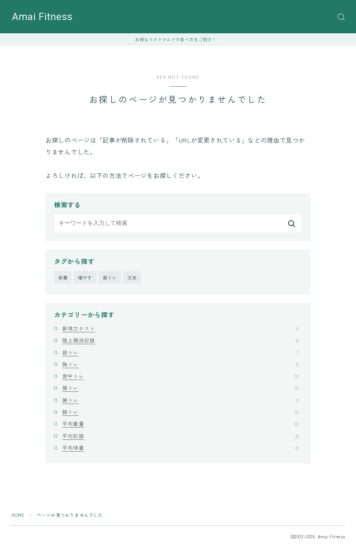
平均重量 (180, 423)
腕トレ (180, 400)
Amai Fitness (42, 17)
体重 (63, 277)
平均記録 (180, 435)
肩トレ (180, 388)
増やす (85, 277)
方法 (132, 277)
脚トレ (180, 411)
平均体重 (180, 447)
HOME (18, 515)
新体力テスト (180, 328)
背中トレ (180, 376)
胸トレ (180, 364)
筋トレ (110, 277)
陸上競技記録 (180, 340)
